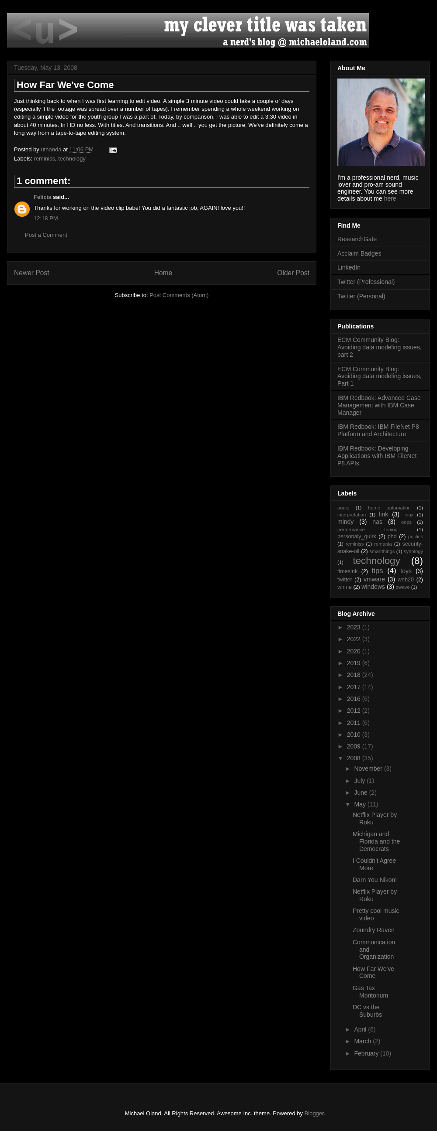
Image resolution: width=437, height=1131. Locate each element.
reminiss (44, 158)
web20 (406, 580)
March (363, 1041)
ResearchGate (357, 239)
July (360, 780)
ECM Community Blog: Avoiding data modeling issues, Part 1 (379, 376)
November (369, 768)
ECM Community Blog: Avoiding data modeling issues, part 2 (379, 347)
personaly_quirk (356, 536)
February (367, 1053)
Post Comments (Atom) (178, 295)
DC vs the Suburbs (367, 1011)
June (361, 792)
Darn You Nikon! (375, 879)
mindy (345, 521)
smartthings (382, 551)
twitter (344, 580)
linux (408, 514)
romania (383, 544)
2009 (354, 746)
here (390, 198)
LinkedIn (349, 267)
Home (163, 273)
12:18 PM (46, 218)
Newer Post (31, 273)
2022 (354, 639)
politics (415, 536)
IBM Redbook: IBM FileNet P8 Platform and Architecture (378, 430)
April (361, 1029)
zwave (403, 587)
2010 (354, 734)
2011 (354, 722)
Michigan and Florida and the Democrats (376, 841)
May (360, 804)
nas (377, 521)
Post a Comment (46, 235)
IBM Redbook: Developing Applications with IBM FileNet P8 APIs (376, 456)
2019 (354, 662)
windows (373, 586)
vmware (374, 579)
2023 (354, 627)
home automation (389, 507)
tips (377, 571)
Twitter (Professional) (366, 281)
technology (72, 158)
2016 (354, 698)
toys (406, 570)
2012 (354, 710)
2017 (354, 686)
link (383, 514)
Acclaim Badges (359, 253)
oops (406, 522)
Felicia (42, 197)
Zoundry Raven (374, 929)
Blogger (314, 1113)
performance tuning (367, 529)
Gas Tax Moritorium (370, 991)
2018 (354, 674)
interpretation (351, 514)
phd (392, 536)
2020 (354, 651)
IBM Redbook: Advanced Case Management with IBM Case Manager (379, 405)
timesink (347, 571)
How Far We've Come (373, 972)
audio (343, 507)
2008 (354, 758)
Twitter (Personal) (361, 296)
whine (344, 587)
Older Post (293, 273)
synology (413, 551)
